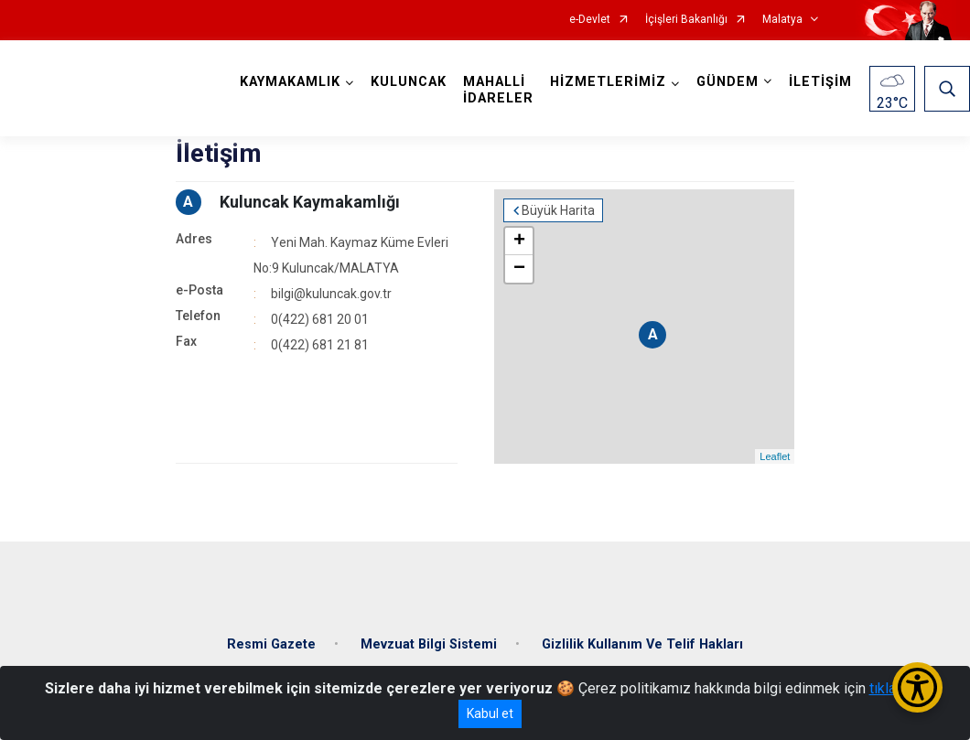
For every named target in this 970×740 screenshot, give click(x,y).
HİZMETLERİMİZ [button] (608, 82)
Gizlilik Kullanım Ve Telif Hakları (642, 644)
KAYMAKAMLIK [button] (290, 82)
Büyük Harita (558, 210)
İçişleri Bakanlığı (686, 20)
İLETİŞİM (820, 82)
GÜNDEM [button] (727, 82)
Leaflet (775, 456)
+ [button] (519, 241)
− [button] (519, 269)
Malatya (782, 20)
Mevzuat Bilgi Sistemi (429, 644)
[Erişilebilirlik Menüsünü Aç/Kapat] (917, 687)
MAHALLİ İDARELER (498, 90)
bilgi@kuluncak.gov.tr (331, 293)
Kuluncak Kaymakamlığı (310, 201)
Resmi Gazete (271, 644)
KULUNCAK (409, 82)
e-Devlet (589, 20)
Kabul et (490, 713)
